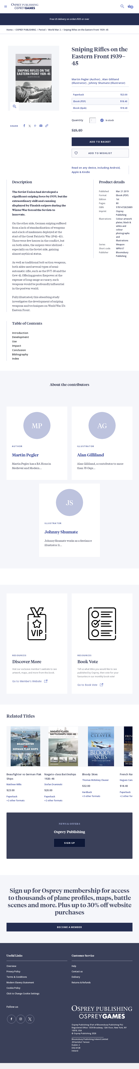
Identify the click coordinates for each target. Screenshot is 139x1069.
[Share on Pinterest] (35, 125)
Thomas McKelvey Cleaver (95, 786)
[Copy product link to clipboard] (46, 125)
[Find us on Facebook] (10, 1024)
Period (42, 29)
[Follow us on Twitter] (23, 1024)
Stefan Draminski (53, 790)
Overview (11, 972)
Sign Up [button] (69, 848)
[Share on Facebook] (24, 125)
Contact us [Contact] (77, 977)
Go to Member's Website (27, 681)
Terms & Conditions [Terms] (17, 982)
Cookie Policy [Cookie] (13, 993)
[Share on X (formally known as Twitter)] (30, 125)
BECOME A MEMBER (69, 933)
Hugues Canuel (127, 786)
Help (74, 972)
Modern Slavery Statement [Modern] (20, 988)
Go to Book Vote (87, 684)
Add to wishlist (100, 153)
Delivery (76, 982)
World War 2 (54, 29)
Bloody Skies (90, 780)
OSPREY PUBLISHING (25, 29)
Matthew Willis (14, 790)
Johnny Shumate (62, 531)
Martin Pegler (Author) (86, 79)
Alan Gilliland (91, 454)
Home (10, 29)
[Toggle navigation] (5, 6)
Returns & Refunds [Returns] (81, 988)
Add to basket (100, 141)
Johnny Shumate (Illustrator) (107, 83)
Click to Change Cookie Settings (23, 999)
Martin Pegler (26, 454)
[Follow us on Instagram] (17, 1024)
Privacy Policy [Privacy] (13, 977)
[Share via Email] (40, 125)
